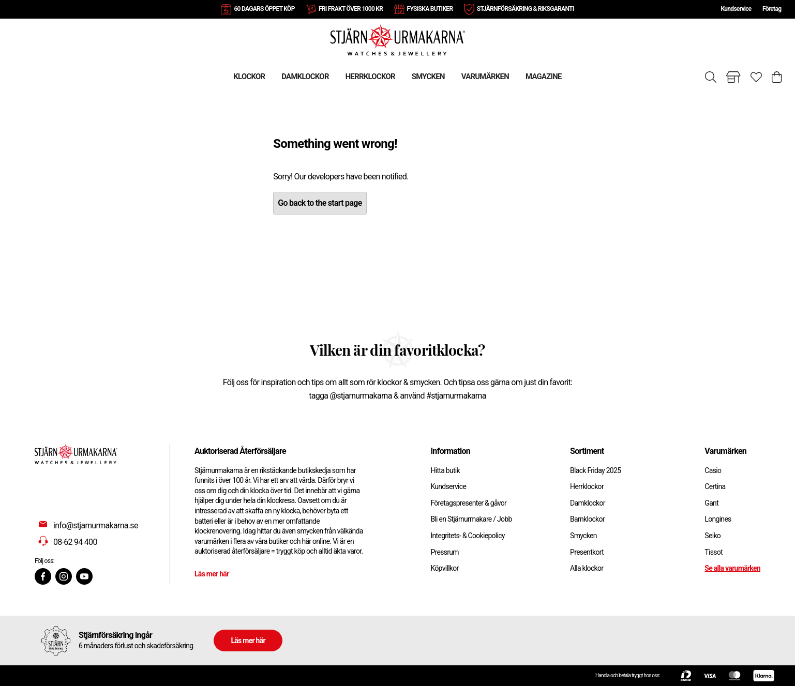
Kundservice (736, 8)
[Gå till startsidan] (398, 39)
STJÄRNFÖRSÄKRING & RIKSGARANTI (525, 8)
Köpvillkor (444, 568)
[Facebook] (43, 576)
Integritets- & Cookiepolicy (467, 535)
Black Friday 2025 (595, 470)
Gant (711, 503)
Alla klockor (586, 568)
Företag (771, 8)
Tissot (713, 552)
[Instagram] (63, 576)
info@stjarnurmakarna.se (95, 525)
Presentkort (587, 552)
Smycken (583, 535)
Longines (717, 519)
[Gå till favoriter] (756, 77)
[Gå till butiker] (733, 77)
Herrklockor (587, 486)
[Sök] (710, 77)
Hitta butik (445, 470)
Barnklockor (587, 519)
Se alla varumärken (732, 568)
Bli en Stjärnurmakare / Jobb (471, 519)
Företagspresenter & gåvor (468, 503)
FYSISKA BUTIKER (430, 8)
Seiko (712, 535)
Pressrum (444, 552)
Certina (714, 486)
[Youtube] (84, 576)
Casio (712, 470)
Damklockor (587, 503)
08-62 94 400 (75, 542)
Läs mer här (211, 574)
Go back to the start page (320, 203)
